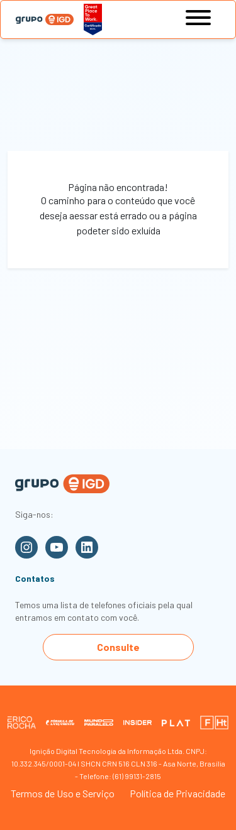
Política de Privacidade (177, 793)
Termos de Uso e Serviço (63, 793)
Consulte (118, 647)
